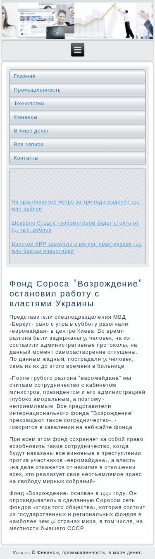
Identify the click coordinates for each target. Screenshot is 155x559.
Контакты (26, 158)
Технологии (29, 103)
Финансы (26, 117)
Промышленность (37, 90)
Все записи (29, 144)
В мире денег (32, 131)
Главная (25, 76)
